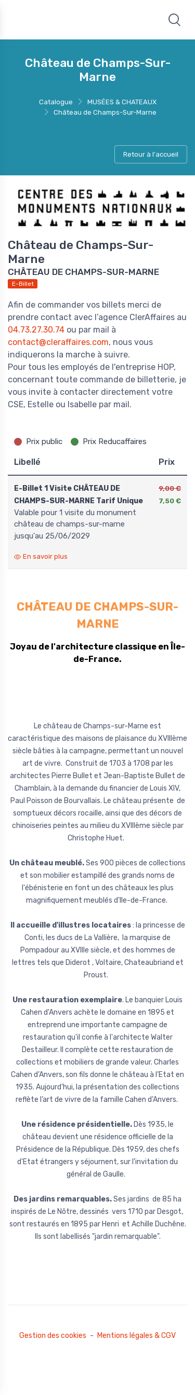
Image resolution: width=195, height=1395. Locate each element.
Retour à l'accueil (150, 154)
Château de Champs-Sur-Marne (105, 112)
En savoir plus (41, 556)
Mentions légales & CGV (136, 1335)
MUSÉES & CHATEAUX (122, 102)
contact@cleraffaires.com (58, 342)
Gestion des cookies (52, 1335)
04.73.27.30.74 (36, 330)
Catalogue (56, 102)
